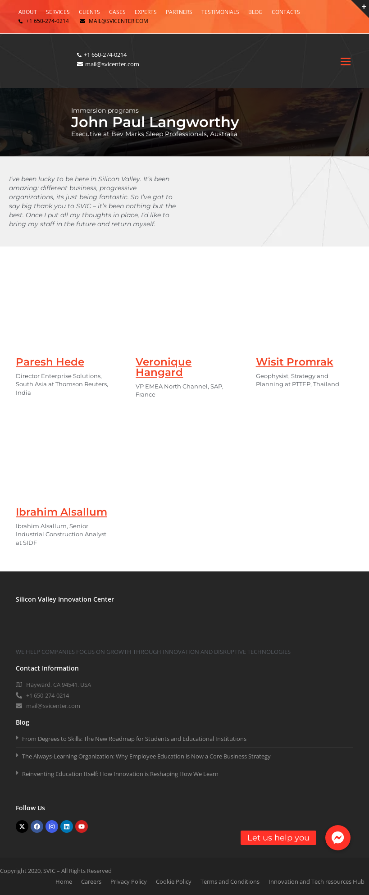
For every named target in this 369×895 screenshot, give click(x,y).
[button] (338, 837)
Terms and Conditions (230, 881)
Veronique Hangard (163, 367)
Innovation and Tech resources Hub (316, 881)
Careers (91, 881)
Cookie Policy (173, 881)
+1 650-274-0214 (47, 21)
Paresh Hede (50, 362)
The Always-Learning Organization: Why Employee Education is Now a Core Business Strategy (146, 756)
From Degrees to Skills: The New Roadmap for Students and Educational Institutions (134, 739)
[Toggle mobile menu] (346, 61)
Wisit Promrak (294, 362)
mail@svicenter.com (118, 21)
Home (63, 881)
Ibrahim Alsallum (61, 512)
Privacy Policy (128, 881)
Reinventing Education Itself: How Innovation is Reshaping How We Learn (120, 774)
